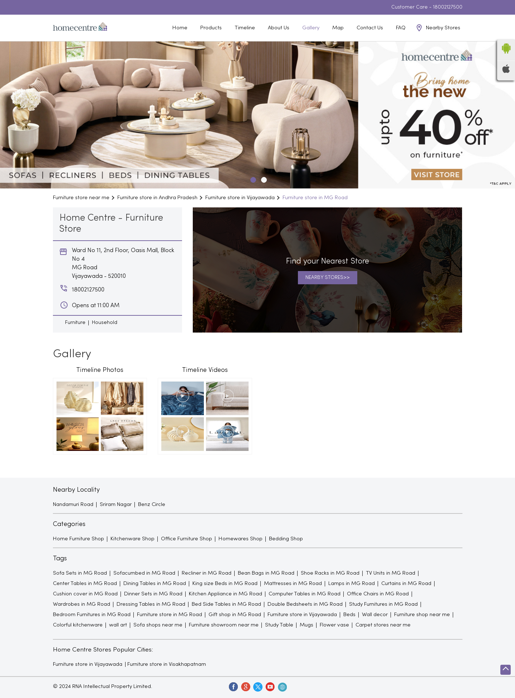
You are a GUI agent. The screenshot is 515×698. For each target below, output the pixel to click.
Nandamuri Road (73, 504)
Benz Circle (151, 504)
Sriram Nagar (116, 504)
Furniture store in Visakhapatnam (166, 664)
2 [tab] (263, 179)
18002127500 (447, 7)
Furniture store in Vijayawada (87, 664)
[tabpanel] (257, 114)
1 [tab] (252, 179)
